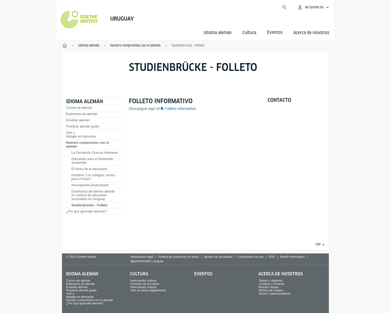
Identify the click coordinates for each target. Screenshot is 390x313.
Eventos (203, 273)
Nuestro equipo (269, 287)
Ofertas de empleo (271, 290)
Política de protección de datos (178, 256)
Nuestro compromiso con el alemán (87, 144)
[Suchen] (284, 7)
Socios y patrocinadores (274, 293)
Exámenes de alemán (82, 114)
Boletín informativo (292, 256)
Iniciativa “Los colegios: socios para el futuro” (93, 177)
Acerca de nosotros (311, 32)
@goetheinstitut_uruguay (146, 261)
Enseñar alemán (78, 120)
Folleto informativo (180, 108)
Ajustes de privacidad (218, 256)
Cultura (249, 32)
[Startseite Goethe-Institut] (79, 19)
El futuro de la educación (89, 169)
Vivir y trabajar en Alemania (81, 134)
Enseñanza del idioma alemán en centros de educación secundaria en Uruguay (93, 195)
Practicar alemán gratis (82, 126)
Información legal (141, 256)
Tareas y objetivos (270, 280)
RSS (272, 256)
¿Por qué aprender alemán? (86, 211)
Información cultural (143, 287)
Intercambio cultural (143, 280)
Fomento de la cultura (144, 283)
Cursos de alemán (79, 108)
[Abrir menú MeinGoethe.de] (313, 7)
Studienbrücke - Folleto (90, 205)
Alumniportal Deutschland (90, 185)
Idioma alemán (218, 32)
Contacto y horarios (271, 283)
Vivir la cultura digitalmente (148, 290)
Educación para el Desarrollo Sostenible (92, 161)
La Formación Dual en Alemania (95, 153)
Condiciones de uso (251, 256)
